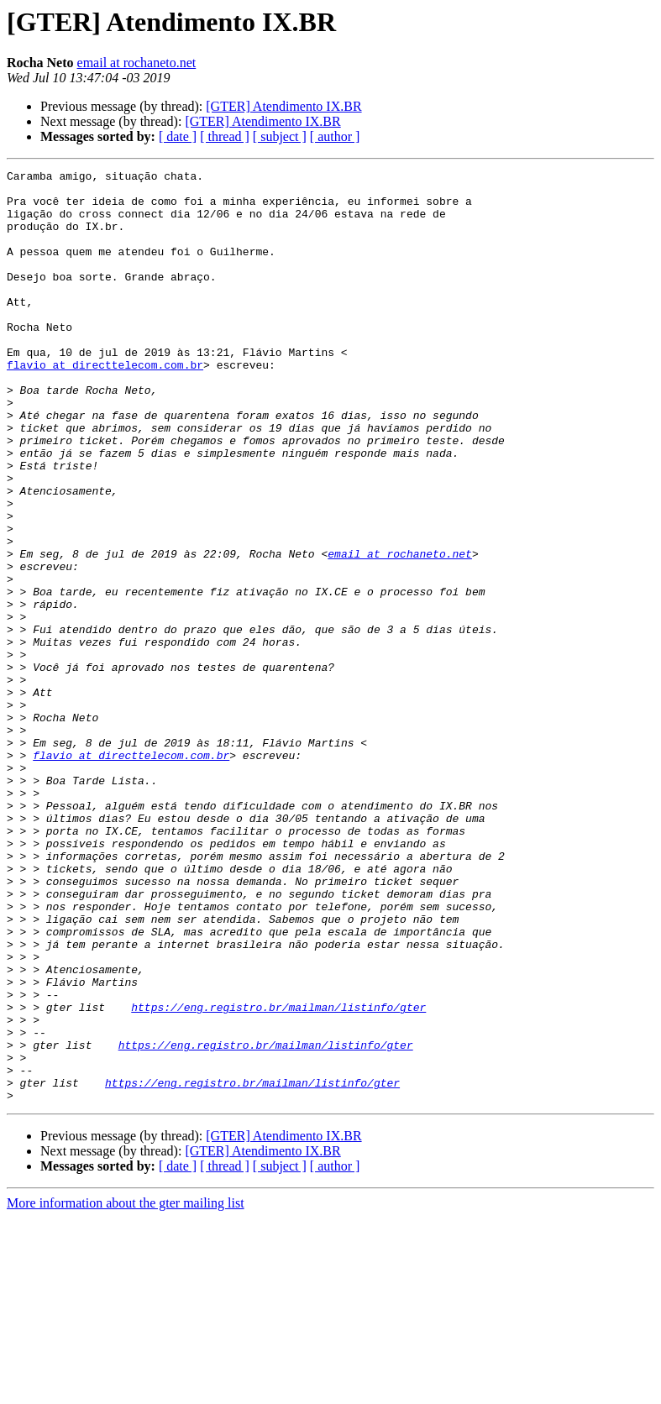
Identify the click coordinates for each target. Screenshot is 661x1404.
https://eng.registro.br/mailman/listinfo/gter (278, 1175)
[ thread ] (224, 136)
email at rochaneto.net (137, 62)
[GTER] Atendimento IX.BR (283, 106)
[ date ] (178, 136)
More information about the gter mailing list (125, 1389)
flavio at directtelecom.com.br (105, 404)
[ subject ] (280, 136)
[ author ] (335, 136)
